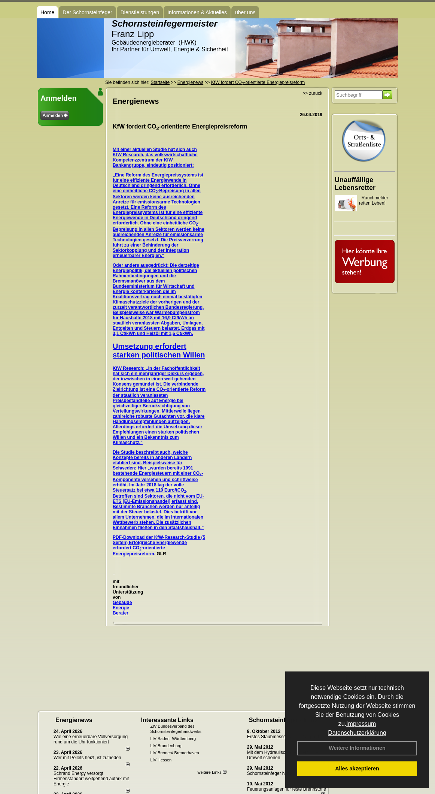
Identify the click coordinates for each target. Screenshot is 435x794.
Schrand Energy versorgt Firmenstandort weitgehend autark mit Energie (91, 779)
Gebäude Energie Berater (122, 608)
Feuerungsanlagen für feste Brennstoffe (286, 789)
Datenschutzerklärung (357, 733)
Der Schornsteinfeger (87, 12)
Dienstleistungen (140, 12)
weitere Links (211, 772)
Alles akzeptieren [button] (357, 769)
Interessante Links (167, 720)
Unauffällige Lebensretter (355, 183)
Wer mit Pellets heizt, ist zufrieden (87, 757)
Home (47, 12)
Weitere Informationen (357, 748)
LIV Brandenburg (165, 745)
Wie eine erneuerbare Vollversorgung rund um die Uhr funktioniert (91, 739)
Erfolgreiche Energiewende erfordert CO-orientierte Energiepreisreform (150, 548)
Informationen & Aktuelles (197, 12)
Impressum (361, 724)
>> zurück (312, 93)
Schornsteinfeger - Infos (283, 720)
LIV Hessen (160, 760)
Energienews (73, 720)
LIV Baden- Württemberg (173, 738)
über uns (245, 12)
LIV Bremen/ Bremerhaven (174, 753)
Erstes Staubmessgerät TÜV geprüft (283, 736)
